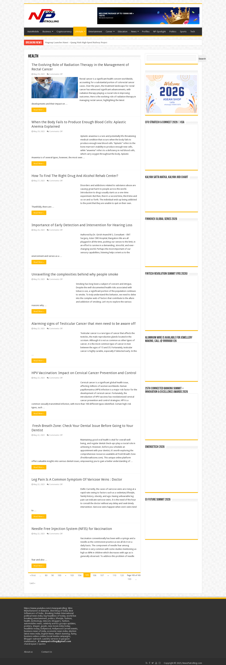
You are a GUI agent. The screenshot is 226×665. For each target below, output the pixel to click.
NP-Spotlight (159, 31)
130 (129, 575)
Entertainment (95, 31)
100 (59, 572)
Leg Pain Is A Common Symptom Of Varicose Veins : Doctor (77, 476)
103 (72, 572)
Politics (172, 31)
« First (33, 572)
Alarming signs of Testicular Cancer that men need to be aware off (84, 320)
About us (28, 648)
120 (122, 572)
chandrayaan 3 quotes (35, 640)
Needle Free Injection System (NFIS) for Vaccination (73, 525)
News (134, 31)
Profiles (146, 31)
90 (52, 572)
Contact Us (46, 648)
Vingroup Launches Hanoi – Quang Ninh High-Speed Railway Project (76, 42)
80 (46, 572)
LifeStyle (79, 31)
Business (47, 31)
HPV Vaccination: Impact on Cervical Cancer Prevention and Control (84, 369)
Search (202, 58)
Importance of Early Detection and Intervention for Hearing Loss (82, 221)
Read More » (39, 106)
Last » (32, 579)
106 (94, 572)
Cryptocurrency (64, 31)
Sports (183, 31)
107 (102, 572)
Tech (192, 31)
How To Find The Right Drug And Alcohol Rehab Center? (75, 172)
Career (109, 31)
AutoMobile (33, 31)
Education (122, 31)
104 (79, 572)
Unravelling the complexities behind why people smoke (75, 271)
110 (114, 572)
